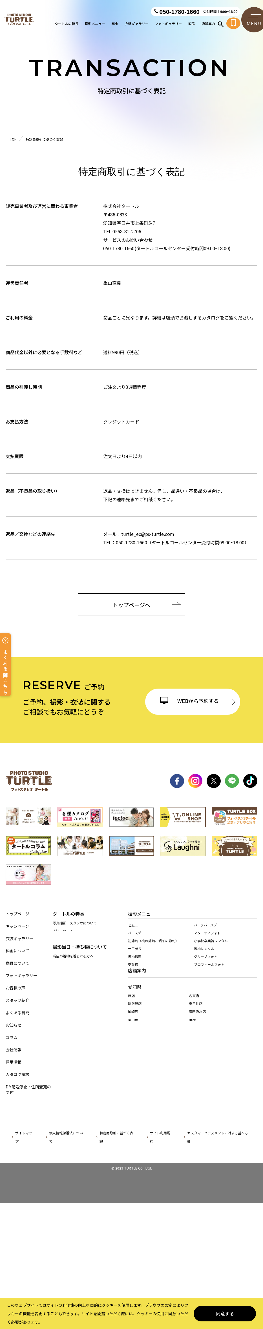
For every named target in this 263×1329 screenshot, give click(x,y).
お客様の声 (15, 988)
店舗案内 (208, 24)
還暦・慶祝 (136, 978)
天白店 (133, 1143)
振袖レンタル (204, 955)
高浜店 (194, 1151)
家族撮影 (135, 1021)
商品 (191, 24)
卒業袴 (133, 970)
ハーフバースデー (207, 931)
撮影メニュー (95, 24)
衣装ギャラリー (137, 24)
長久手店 (135, 1151)
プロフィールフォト (209, 970)
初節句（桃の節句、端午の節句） (153, 947)
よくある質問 (17, 1012)
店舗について (63, 957)
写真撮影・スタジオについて (75, 926)
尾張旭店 (135, 1110)
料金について (17, 950)
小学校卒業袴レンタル (211, 947)
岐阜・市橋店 (138, 1192)
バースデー (136, 939)
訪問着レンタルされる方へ (73, 1005)
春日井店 (195, 1110)
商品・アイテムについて (71, 942)
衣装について (63, 934)
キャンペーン (17, 926)
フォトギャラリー (168, 24)
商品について (17, 963)
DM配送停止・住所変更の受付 (28, 1089)
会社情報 (13, 1049)
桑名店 (133, 1224)
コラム (11, 1037)
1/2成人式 (135, 1013)
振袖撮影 (135, 962)
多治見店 (135, 1201)
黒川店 (133, 1126)
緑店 (131, 1102)
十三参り (135, 955)
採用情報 (13, 1062)
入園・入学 (136, 1005)
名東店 (194, 1102)
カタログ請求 (17, 1074)
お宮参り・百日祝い (143, 997)
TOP (13, 139)
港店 (192, 1126)
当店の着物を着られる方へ (73, 989)
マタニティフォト (207, 939)
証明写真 (135, 1037)
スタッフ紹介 (17, 1000)
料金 (115, 24)
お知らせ (13, 1025)
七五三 (133, 931)
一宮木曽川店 (138, 1160)
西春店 (133, 1134)
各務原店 (195, 1192)
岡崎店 (133, 1117)
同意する (225, 1313)
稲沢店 (194, 1143)
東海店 (194, 1134)
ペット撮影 (136, 1045)
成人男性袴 (136, 1029)
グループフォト (205, 962)
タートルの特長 (66, 24)
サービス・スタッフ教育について (78, 950)
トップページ (17, 914)
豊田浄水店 (197, 1117)
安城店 (133, 1168)
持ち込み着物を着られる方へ (75, 997)
